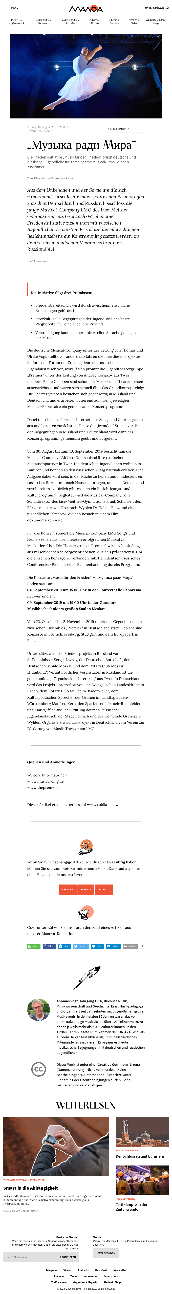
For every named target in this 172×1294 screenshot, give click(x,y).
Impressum (90, 1276)
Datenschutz (110, 1276)
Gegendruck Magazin (85, 1282)
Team (73, 1276)
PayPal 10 (104, 889)
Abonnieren (68, 1257)
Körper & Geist (133, 21)
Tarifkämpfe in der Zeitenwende (131, 1207)
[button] (33, 946)
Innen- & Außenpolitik (17, 21)
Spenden (67, 889)
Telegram (51, 1270)
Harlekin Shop (112, 1282)
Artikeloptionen (125, 129)
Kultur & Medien (114, 21)
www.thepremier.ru (44, 787)
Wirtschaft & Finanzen (43, 21)
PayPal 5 (86, 889)
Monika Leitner (29, 1210)
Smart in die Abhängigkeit (30, 1188)
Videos (67, 1270)
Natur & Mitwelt (94, 21)
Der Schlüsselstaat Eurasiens (140, 1156)
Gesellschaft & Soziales (70, 21)
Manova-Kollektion (58, 933)
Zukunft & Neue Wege (155, 21)
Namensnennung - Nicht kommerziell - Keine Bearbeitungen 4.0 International (91, 1072)
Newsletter (119, 1270)
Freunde (59, 1276)
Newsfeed (101, 1270)
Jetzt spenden (105, 1253)
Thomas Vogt (40, 261)
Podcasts (83, 1270)
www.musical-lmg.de (45, 781)
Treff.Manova (59, 1282)
